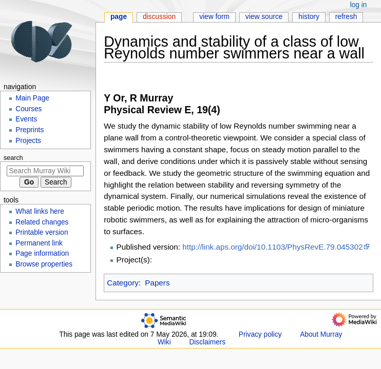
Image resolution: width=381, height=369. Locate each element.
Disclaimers (207, 342)
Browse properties (43, 264)
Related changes (41, 222)
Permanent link (39, 243)
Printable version (41, 232)
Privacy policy (260, 334)
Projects (28, 141)
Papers (157, 282)
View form (214, 16)
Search (13, 157)
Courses (28, 109)
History (308, 16)
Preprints (29, 130)
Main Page (32, 98)
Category (123, 282)
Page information (42, 253)
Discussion (159, 16)
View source (264, 16)
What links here (39, 211)
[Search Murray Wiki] (45, 171)
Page (118, 16)
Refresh (346, 16)
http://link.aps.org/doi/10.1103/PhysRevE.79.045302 (272, 246)
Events (26, 119)
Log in (358, 5)
